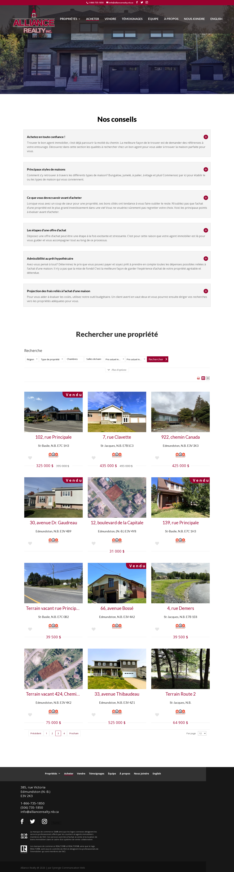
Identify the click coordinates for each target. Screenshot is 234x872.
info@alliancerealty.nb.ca (40, 811)
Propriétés (68, 20)
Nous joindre (194, 20)
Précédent (35, 733)
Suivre (56, 822)
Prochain (74, 733)
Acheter (92, 20)
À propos (171, 20)
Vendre (110, 20)
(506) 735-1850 (32, 807)
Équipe (153, 20)
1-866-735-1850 (96, 2)
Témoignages (132, 20)
